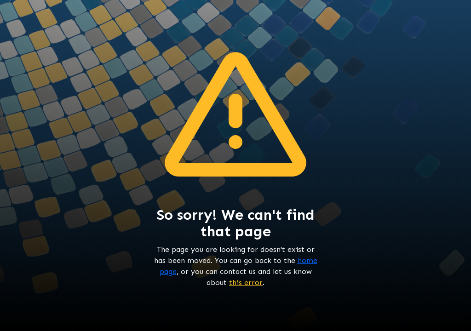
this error (246, 282)
